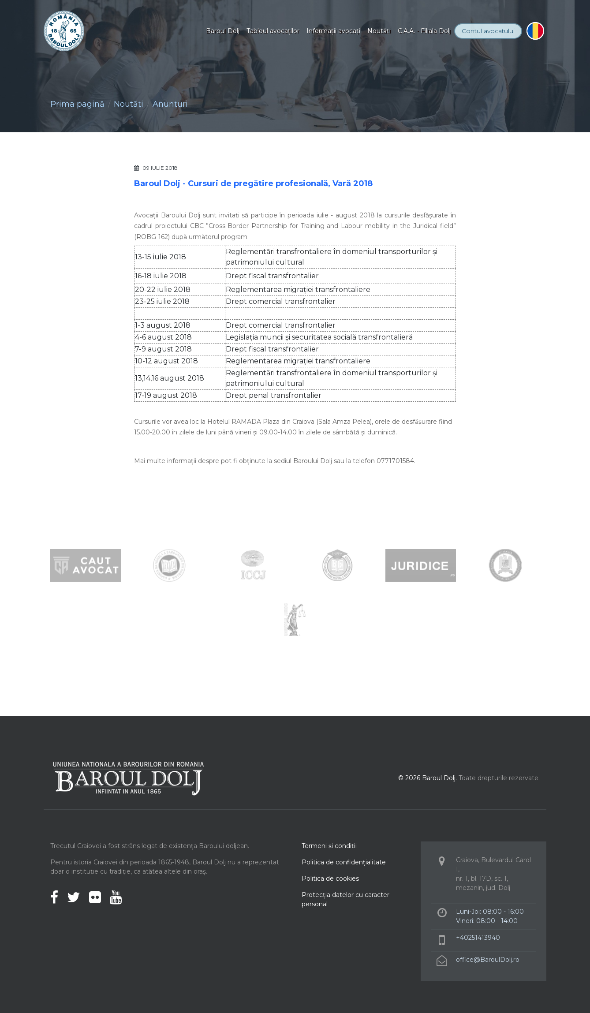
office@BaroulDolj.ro (487, 960)
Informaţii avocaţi (333, 31)
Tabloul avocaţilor (272, 31)
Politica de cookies (330, 878)
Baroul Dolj (222, 31)
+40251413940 (478, 938)
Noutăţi (379, 31)
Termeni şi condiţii (329, 846)
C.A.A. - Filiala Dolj (424, 31)
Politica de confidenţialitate (344, 862)
